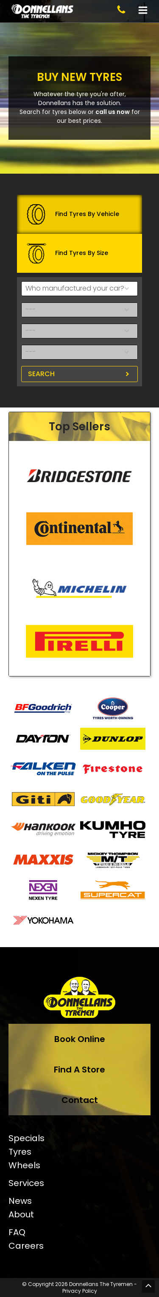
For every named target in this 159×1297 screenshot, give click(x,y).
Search (41, 374)
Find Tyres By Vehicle (72, 214)
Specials (26, 1138)
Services (26, 1183)
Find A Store (79, 1069)
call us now (112, 112)
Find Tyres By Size (67, 253)
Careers (26, 1246)
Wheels (24, 1165)
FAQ (16, 1232)
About (21, 1214)
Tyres (19, 1152)
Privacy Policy (79, 1291)
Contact (79, 1100)
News (20, 1201)
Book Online (79, 1039)
